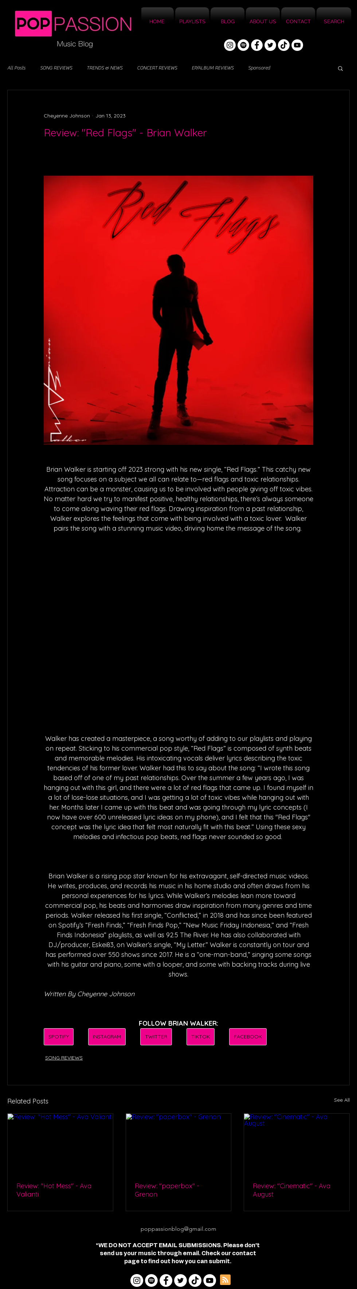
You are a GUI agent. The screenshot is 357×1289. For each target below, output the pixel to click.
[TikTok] (284, 45)
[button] (340, 68)
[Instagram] (230, 45)
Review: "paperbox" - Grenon (167, 1190)
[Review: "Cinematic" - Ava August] (296, 1143)
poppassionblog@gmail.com (178, 1228)
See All (342, 1100)
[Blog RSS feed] (225, 1280)
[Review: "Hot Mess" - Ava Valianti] (60, 1143)
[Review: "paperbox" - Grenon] (178, 1143)
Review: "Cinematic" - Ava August (291, 1190)
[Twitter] (270, 45)
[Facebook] (257, 45)
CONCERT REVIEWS (157, 68)
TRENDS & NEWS (104, 68)
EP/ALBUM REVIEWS (213, 68)
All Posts (16, 68)
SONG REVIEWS (56, 68)
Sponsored (259, 68)
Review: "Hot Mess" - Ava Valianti (53, 1190)
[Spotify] (243, 45)
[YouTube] (297, 45)
